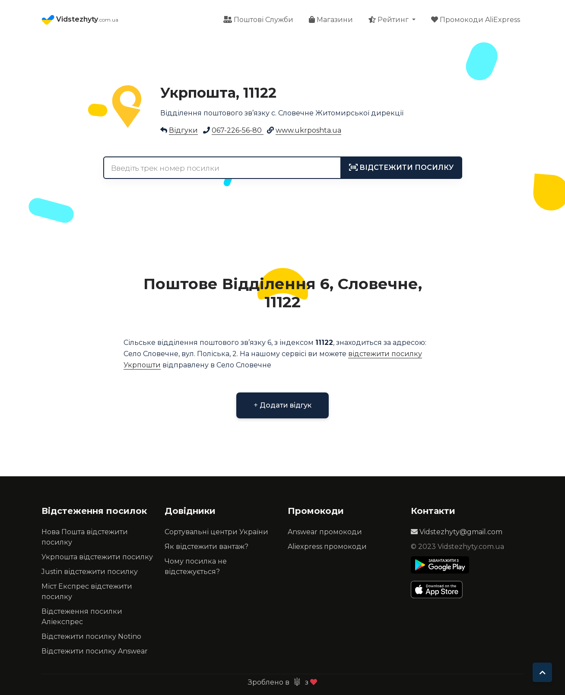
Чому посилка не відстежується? (196, 566)
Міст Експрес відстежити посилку (86, 591)
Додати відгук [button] (282, 405)
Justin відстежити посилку (89, 571)
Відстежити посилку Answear (94, 651)
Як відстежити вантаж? (206, 546)
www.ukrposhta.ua (308, 130)
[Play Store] (440, 565)
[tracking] (401, 167)
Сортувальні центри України (216, 532)
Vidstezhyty (79, 19)
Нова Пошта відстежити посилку (84, 537)
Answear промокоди (325, 532)
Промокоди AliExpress (475, 20)
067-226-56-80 (237, 130)
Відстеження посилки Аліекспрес (81, 616)
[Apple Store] (440, 589)
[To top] (542, 672)
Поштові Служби (258, 20)
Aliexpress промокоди (327, 546)
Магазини (331, 20)
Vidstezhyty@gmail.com (456, 532)
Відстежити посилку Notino (91, 636)
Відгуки (183, 130)
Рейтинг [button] (389, 20)
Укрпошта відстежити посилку (97, 557)
